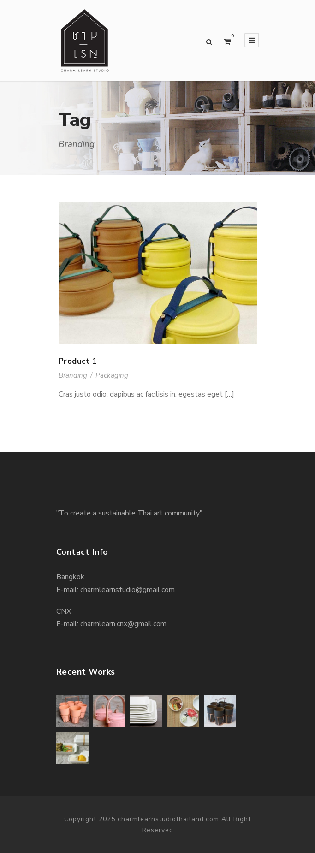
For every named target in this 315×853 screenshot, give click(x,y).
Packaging (111, 375)
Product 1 (78, 361)
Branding (73, 375)
